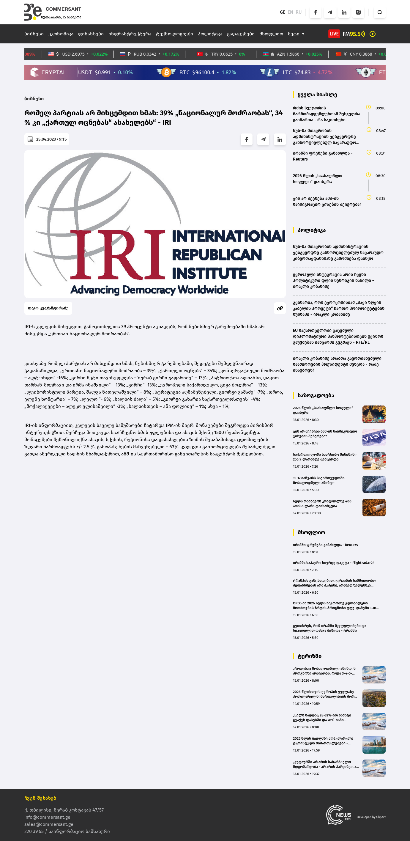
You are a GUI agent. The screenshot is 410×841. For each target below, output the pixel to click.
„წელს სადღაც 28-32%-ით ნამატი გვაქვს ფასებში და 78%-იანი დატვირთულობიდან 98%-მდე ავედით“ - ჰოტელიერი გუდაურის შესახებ (322, 717)
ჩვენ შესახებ (40, 798)
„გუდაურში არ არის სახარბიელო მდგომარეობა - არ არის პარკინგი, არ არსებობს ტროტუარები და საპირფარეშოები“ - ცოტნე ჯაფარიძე (326, 764)
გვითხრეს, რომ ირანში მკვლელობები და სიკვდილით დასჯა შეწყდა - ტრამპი (329, 628)
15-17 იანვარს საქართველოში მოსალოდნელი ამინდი (319, 480)
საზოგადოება (316, 395)
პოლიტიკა (210, 34)
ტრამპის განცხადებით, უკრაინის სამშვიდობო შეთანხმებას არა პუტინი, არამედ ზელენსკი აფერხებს (334, 583)
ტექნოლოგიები (174, 34)
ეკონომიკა (60, 34)
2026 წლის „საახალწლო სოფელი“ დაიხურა (323, 410)
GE (282, 12)
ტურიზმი (309, 656)
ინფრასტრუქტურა (129, 34)
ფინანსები (91, 34)
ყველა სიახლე (317, 94)
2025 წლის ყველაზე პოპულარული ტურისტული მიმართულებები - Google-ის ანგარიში (323, 741)
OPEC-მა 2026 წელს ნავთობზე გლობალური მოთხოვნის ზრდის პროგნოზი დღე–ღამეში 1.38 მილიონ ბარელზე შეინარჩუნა (334, 605)
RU (299, 12)
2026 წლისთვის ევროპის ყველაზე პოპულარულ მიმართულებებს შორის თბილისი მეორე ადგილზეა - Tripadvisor (326, 694)
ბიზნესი (34, 34)
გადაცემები (241, 34)
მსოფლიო (271, 34)
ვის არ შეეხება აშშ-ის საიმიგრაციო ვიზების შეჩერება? (325, 433)
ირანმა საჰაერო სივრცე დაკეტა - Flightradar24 (334, 563)
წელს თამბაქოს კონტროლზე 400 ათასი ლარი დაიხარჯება (322, 503)
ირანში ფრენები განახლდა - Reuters (325, 545)
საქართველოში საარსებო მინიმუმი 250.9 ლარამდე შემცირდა (325, 456)
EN (290, 12)
